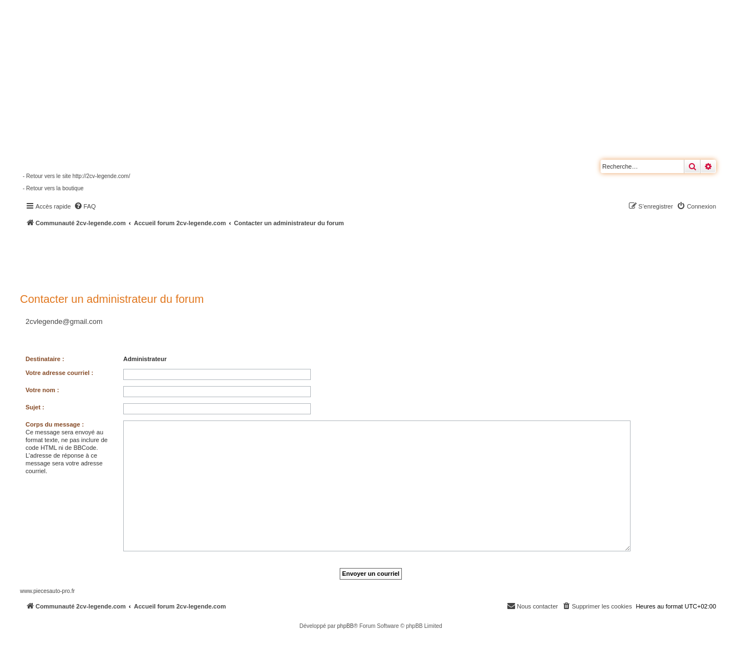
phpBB (345, 626)
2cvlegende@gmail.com (64, 321)
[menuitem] (85, 206)
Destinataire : (45, 359)
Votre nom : (42, 390)
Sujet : (35, 407)
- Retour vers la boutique (53, 188)
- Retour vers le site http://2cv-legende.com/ (76, 176)
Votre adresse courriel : (59, 372)
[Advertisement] (297, 258)
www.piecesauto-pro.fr (47, 591)
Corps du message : (55, 424)
